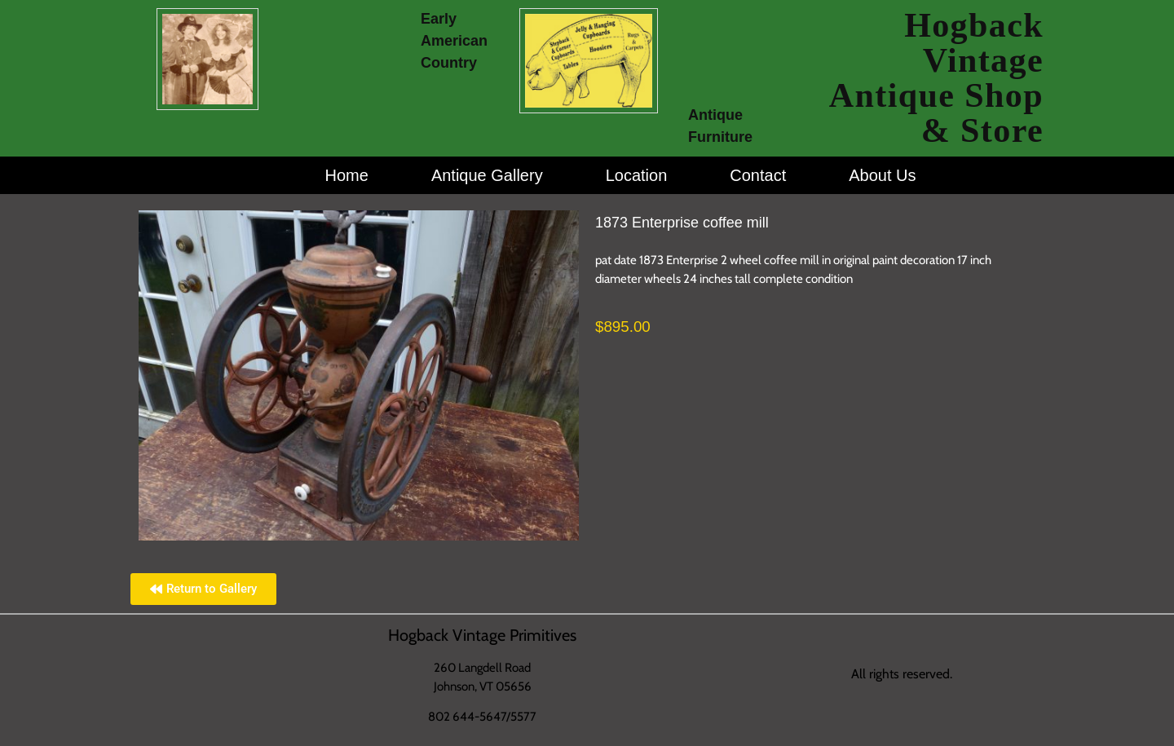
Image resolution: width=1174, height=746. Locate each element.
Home (347, 175)
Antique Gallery (487, 175)
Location (637, 175)
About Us (882, 175)
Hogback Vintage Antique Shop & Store (936, 78)
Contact (758, 175)
